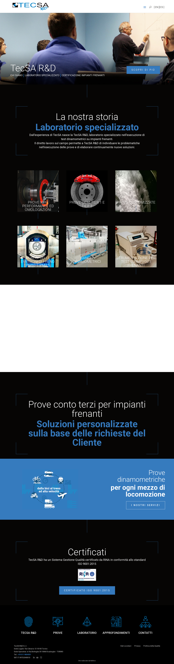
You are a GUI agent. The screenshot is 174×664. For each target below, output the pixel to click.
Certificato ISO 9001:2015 (87, 590)
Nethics (93, 661)
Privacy (137, 646)
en (156, 7)
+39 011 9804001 (24, 655)
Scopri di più (143, 69)
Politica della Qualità (151, 646)
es (161, 7)
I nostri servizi (145, 505)
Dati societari (125, 646)
